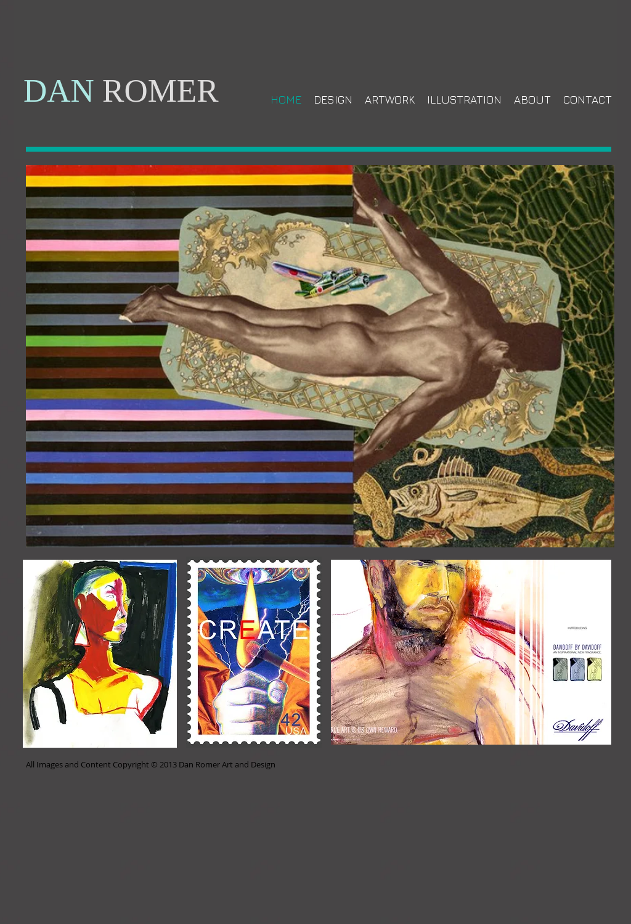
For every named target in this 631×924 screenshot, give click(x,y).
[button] (471, 652)
